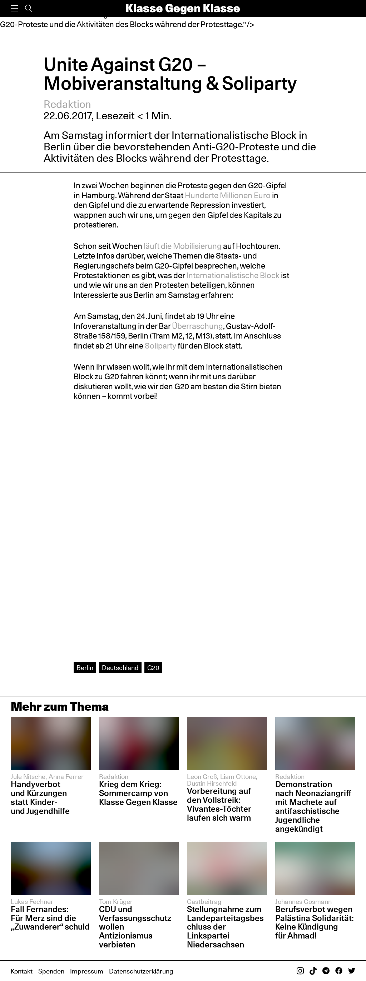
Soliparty (160, 345)
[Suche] (28, 8)
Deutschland (120, 667)
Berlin (84, 667)
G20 (153, 667)
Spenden (51, 971)
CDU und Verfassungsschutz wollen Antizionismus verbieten (135, 927)
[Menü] (14, 8)
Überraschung (197, 326)
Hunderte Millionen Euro (228, 195)
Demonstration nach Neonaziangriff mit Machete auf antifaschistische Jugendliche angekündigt (313, 806)
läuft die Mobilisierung (183, 246)
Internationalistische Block (234, 135)
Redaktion (68, 104)
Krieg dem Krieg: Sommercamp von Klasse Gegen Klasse (138, 793)
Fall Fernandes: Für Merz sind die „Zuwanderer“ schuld (50, 918)
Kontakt (22, 971)
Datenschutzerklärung (141, 971)
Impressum (86, 971)
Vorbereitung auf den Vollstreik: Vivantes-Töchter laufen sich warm (219, 804)
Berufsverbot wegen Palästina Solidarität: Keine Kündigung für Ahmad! (314, 922)
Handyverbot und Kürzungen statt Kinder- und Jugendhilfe (40, 797)
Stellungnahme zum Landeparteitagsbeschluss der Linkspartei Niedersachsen (225, 927)
